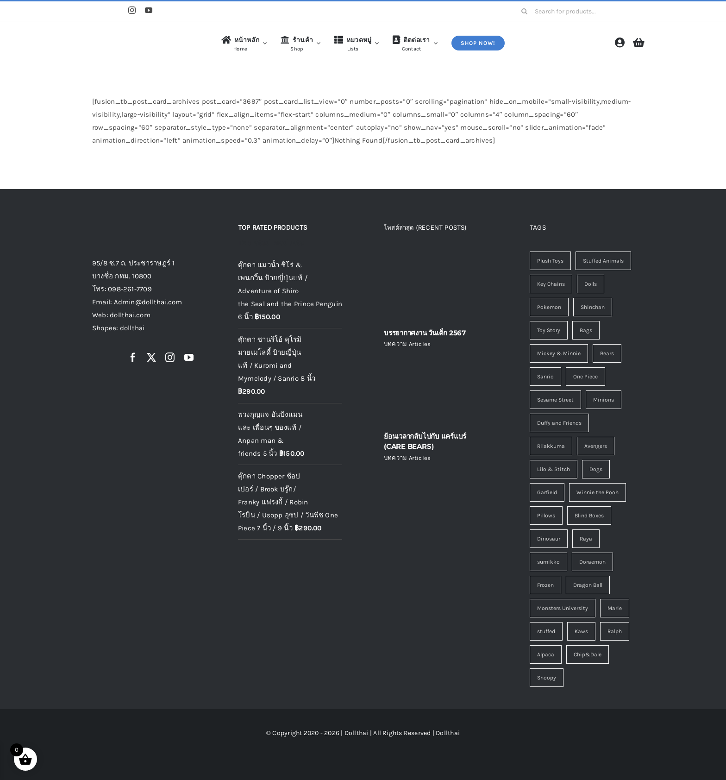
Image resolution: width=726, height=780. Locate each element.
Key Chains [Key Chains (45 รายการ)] (551, 284)
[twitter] (151, 357)
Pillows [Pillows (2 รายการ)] (546, 515)
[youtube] (148, 10)
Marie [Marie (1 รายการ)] (614, 608)
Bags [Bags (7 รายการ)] (586, 330)
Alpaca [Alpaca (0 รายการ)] (545, 654)
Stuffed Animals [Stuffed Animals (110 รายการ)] (603, 261)
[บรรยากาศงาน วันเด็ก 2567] (436, 286)
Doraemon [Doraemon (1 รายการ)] (592, 562)
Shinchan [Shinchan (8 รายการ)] (593, 307)
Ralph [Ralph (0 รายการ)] (614, 631)
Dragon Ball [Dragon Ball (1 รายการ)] (587, 585)
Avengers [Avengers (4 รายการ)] (595, 446)
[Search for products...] (574, 11)
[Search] (524, 11)
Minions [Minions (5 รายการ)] (603, 399)
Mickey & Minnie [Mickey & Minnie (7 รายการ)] (559, 353)
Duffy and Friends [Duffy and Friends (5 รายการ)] (559, 423)
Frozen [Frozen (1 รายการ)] (545, 585)
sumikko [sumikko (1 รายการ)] (548, 562)
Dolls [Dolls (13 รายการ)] (590, 284)
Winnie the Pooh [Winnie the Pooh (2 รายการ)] (597, 492)
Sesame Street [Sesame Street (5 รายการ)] (555, 399)
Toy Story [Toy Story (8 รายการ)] (548, 330)
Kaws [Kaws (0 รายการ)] (581, 631)
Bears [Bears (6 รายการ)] (607, 353)
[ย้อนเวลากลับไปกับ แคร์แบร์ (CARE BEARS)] (436, 389)
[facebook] (133, 357)
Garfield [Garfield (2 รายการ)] (547, 492)
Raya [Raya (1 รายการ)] (586, 538)
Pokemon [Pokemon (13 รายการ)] (549, 307)
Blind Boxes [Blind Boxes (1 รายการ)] (589, 515)
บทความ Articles (407, 343)
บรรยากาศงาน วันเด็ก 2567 (425, 332)
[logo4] (129, 35)
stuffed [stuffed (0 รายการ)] (546, 631)
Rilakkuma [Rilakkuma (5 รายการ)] (551, 446)
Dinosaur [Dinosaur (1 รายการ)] (548, 538)
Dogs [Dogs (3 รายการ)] (595, 469)
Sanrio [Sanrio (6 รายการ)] (545, 376)
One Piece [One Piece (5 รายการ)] (585, 376)
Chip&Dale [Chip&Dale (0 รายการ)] (587, 654)
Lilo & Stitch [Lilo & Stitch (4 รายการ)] (553, 469)
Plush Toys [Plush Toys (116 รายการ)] (550, 261)
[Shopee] (96, 11)
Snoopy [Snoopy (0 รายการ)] (546, 677)
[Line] (114, 11)
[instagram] (132, 10)
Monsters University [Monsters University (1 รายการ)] (562, 608)
